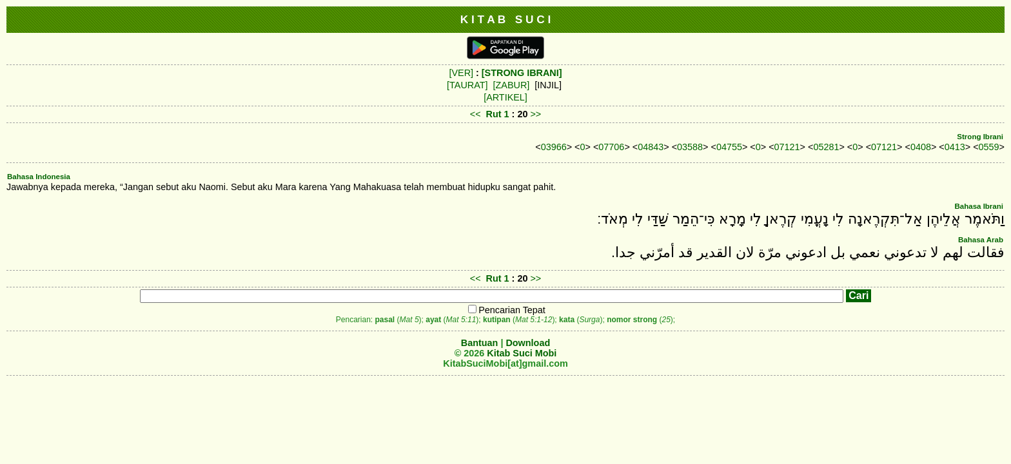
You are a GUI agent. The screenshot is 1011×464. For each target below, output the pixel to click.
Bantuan (479, 343)
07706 (611, 147)
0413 (955, 147)
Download (527, 343)
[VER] (461, 73)
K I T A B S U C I (505, 19)
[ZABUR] (511, 85)
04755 (729, 147)
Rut (494, 114)
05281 (826, 147)
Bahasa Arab (980, 240)
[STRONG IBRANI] (522, 73)
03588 (690, 147)
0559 (989, 147)
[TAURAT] (467, 85)
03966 (554, 147)
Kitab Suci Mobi (521, 353)
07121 (787, 147)
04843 (650, 147)
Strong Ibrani (980, 136)
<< (475, 114)
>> (535, 114)
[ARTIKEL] (505, 97)
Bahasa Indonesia (38, 176)
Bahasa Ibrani (978, 206)
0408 (920, 147)
